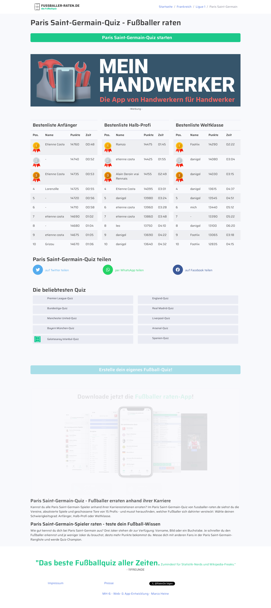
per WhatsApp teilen (123, 270)
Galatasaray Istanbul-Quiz (56, 339)
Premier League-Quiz (53, 299)
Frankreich (184, 6)
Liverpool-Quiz (154, 319)
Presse (109, 583)
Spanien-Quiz (154, 339)
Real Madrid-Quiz (156, 309)
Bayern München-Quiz (54, 329)
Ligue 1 (200, 6)
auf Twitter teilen (51, 270)
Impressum (55, 583)
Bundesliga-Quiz (50, 309)
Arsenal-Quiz (153, 329)
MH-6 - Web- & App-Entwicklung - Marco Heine (135, 593)
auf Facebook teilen (192, 270)
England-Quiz (153, 299)
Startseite (166, 6)
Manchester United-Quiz (55, 319)
